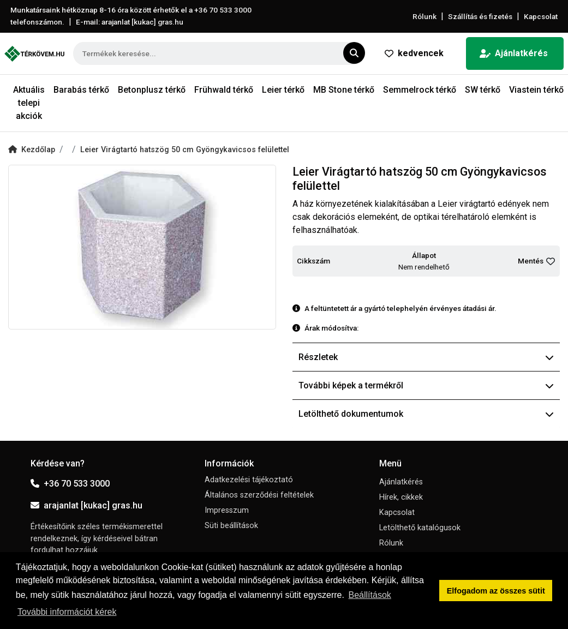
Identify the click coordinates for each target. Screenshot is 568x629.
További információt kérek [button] (66, 611)
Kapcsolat (541, 16)
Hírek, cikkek (401, 497)
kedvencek (414, 53)
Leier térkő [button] (283, 90)
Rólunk (424, 16)
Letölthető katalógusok (420, 527)
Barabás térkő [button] (81, 90)
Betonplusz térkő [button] (152, 90)
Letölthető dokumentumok (426, 414)
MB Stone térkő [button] (343, 90)
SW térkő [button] (482, 90)
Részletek (426, 357)
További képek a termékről (426, 385)
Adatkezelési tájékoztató (249, 479)
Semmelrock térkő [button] (419, 90)
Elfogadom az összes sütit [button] (496, 590)
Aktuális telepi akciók (29, 103)
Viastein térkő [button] (536, 90)
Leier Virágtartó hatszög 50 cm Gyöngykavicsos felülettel (184, 149)
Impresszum (227, 510)
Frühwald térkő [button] (223, 90)
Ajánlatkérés (514, 53)
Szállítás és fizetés (480, 16)
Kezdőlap (31, 149)
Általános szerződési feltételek (259, 495)
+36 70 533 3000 (70, 483)
